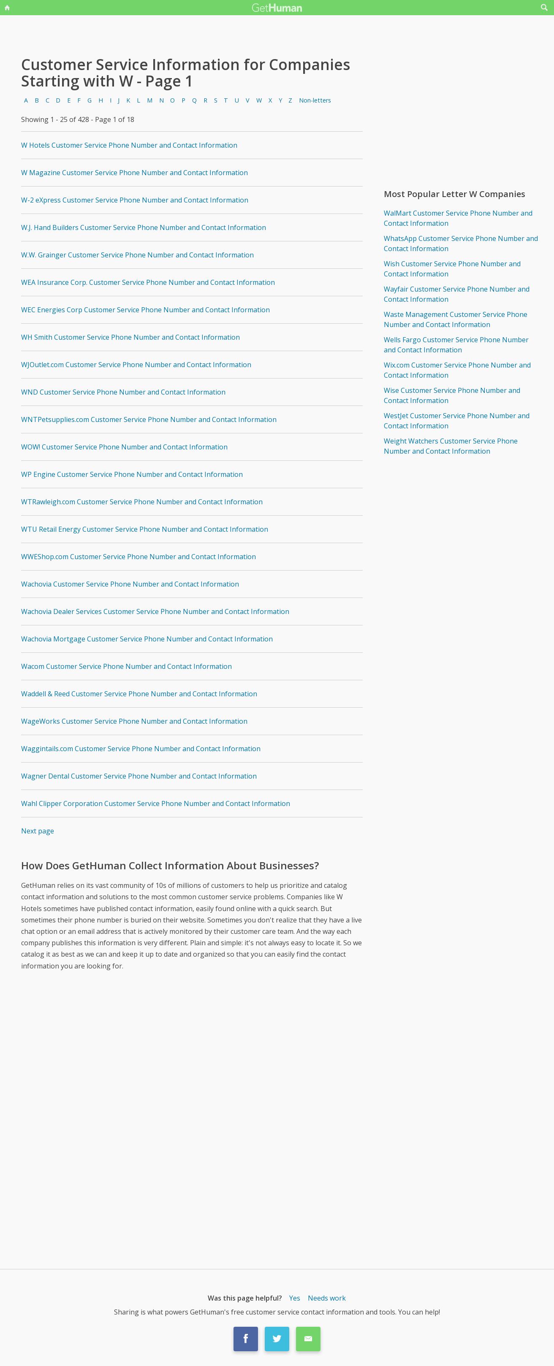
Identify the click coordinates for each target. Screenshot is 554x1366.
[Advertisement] (192, 1051)
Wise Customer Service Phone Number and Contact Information (452, 395)
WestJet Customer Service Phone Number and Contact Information (457, 420)
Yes (294, 1298)
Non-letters (315, 100)
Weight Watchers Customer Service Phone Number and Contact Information (451, 446)
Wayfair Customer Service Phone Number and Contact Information (457, 294)
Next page (37, 831)
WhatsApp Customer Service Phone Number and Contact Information (461, 243)
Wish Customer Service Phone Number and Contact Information (452, 269)
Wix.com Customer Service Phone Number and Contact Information (457, 370)
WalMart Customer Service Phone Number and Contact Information (458, 218)
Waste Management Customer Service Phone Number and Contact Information (455, 319)
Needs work (327, 1298)
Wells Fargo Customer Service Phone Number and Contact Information (456, 344)
